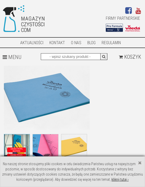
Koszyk (130, 57)
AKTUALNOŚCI (31, 42)
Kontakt (57, 42)
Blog (91, 42)
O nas (76, 42)
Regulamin (111, 42)
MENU (12, 57)
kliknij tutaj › (120, 179)
